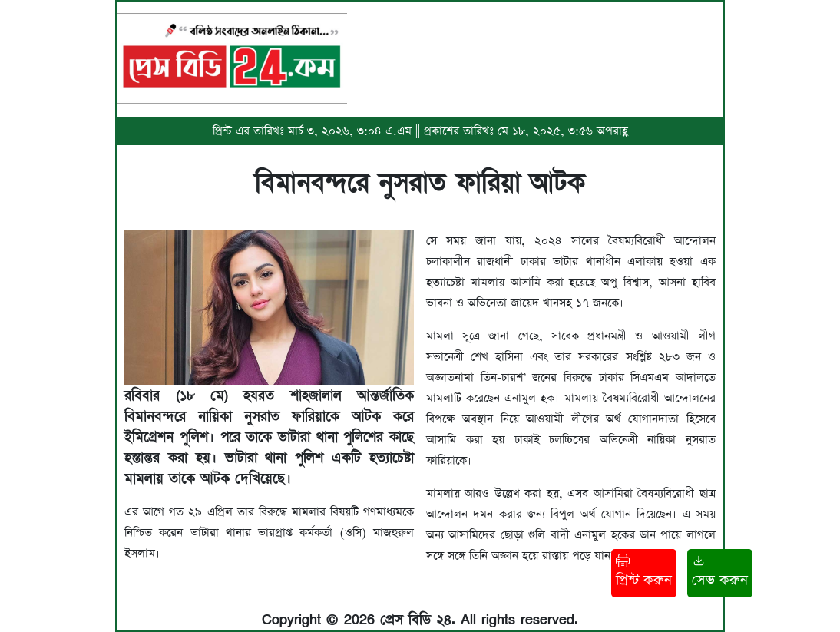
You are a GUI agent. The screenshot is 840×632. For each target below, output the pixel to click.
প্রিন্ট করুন (644, 572)
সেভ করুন (720, 572)
